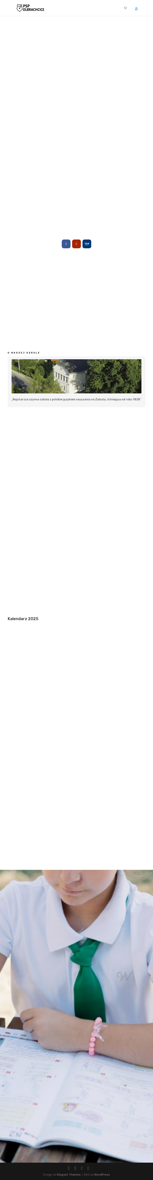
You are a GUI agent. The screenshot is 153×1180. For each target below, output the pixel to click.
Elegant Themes (69, 1174)
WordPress (102, 1174)
